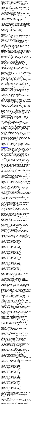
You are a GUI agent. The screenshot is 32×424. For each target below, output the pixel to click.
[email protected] (4, 147)
